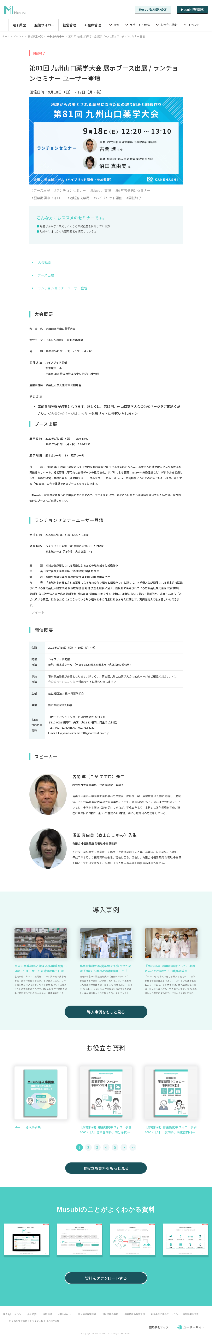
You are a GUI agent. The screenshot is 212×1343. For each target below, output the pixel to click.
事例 (116, 25)
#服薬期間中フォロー (47, 197)
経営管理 (69, 24)
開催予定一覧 (35, 36)
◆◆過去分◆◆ (55, 36)
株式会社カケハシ (12, 1314)
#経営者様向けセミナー (132, 190)
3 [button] (97, 1147)
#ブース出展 (40, 190)
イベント (194, 25)
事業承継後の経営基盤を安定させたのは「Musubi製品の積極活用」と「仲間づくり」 (105, 968)
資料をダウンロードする (106, 1278)
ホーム (6, 36)
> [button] (124, 1147)
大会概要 (44, 262)
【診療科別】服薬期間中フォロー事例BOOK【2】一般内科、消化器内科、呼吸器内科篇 (170, 1130)
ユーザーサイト (194, 1327)
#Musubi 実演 (100, 190)
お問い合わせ (65, 1314)
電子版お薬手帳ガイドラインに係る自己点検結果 (34, 1320)
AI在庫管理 (92, 24)
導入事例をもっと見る (106, 1012)
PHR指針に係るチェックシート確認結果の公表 (175, 1314)
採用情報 (47, 1314)
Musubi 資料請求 (192, 9)
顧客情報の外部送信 (134, 1314)
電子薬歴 (19, 24)
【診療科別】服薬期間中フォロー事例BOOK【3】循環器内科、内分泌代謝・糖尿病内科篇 (105, 1130)
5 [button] (115, 1147)
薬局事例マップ (158, 1327)
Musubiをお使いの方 (153, 9)
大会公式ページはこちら (69, 413)
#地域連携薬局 (78, 197)
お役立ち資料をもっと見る (106, 1168)
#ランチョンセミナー (70, 190)
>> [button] (133, 1147)
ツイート (38, 612)
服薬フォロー (44, 24)
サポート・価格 (140, 25)
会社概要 (31, 1314)
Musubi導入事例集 (27, 1127)
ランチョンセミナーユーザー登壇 (62, 287)
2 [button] (88, 1147)
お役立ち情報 (169, 25)
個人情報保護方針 (87, 1314)
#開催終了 (134, 197)
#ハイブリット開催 (108, 197)
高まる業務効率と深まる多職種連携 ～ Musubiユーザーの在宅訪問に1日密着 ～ (40, 968)
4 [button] (106, 1147)
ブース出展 (46, 275)
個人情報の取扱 (110, 1314)
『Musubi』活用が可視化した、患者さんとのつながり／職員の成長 (170, 968)
